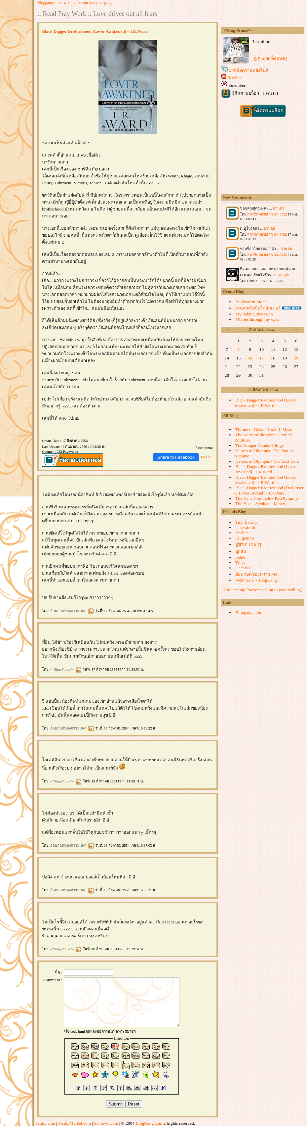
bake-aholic (245, 527)
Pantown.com (106, 1123)
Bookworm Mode (250, 301)
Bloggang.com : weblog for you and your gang (74, 2)
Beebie (241, 532)
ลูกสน (240, 551)
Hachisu (242, 567)
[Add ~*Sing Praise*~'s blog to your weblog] (262, 589)
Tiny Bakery (246, 522)
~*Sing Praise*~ (66, 669)
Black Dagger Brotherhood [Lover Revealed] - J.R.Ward (265, 469)
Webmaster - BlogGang (256, 580)
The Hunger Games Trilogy (259, 445)
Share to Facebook (176, 457)
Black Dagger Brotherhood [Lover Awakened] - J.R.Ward (265, 403)
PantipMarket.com (74, 1123)
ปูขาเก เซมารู (248, 544)
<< (228, 329)
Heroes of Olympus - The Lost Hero (267, 461)
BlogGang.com (148, 1123)
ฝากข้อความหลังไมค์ (249, 70)
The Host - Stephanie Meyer (260, 503)
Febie (240, 557)
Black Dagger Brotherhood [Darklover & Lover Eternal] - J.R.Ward (269, 490)
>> (295, 329)
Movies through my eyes (257, 319)
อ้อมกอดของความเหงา (72, 611)
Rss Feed (235, 77)
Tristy (240, 562)
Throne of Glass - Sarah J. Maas (263, 429)
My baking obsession (254, 313)
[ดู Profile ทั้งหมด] (269, 58)
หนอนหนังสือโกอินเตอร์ (258, 307)
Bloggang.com (248, 612)
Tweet (205, 456)
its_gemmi (244, 538)
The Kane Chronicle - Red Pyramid (266, 498)
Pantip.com (45, 1123)
